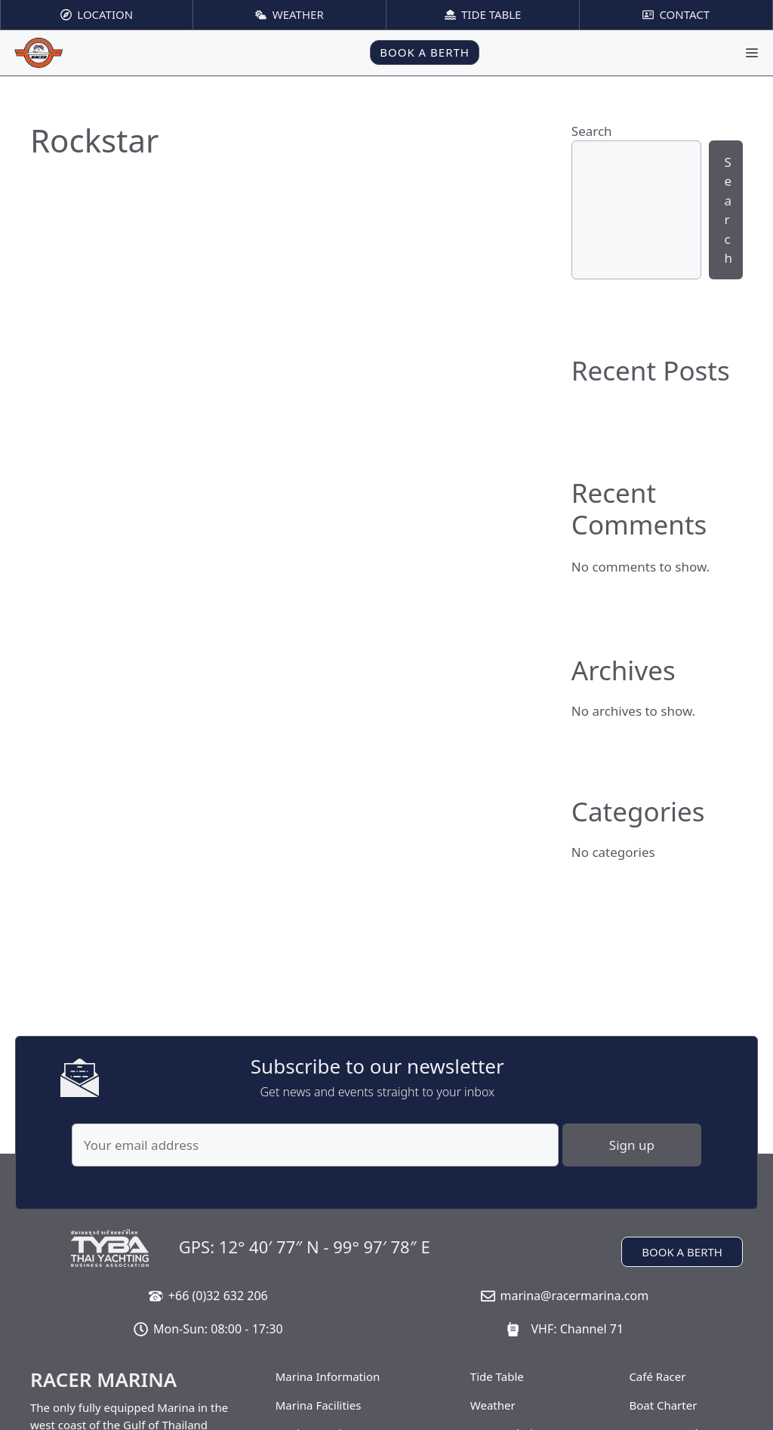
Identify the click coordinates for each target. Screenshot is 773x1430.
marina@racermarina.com (574, 1295)
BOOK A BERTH (425, 52)
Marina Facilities (319, 1405)
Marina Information (328, 1376)
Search (591, 131)
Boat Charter (663, 1405)
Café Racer (657, 1376)
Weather (493, 1405)
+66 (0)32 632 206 (218, 1295)
